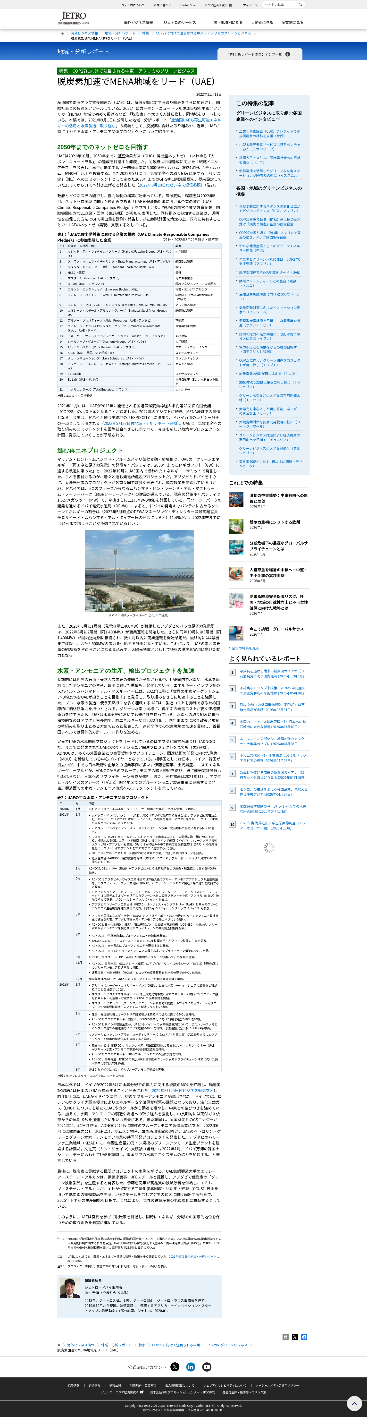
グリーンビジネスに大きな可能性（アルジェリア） (269, 450)
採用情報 (74, 1385)
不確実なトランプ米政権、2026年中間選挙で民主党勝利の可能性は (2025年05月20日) (273, 690)
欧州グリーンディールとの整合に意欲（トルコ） (267, 283)
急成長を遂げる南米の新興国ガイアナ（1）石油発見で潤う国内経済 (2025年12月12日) (273, 673)
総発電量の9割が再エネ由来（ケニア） (269, 373)
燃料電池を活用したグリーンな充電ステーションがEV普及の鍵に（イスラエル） (270, 173)
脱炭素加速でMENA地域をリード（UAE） (270, 272)
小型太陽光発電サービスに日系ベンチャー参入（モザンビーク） (269, 146)
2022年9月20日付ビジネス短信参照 (170, 185)
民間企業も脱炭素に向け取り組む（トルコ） (269, 296)
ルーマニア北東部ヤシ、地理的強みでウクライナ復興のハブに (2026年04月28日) (272, 741)
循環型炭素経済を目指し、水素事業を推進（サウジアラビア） (269, 322)
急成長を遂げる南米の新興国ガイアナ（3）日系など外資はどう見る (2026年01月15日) (273, 775)
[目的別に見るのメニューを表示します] (263, 23)
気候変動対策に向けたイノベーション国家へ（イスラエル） (269, 309)
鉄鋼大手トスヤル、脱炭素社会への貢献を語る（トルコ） (269, 159)
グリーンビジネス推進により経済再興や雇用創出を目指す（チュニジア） (269, 437)
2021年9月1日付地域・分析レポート (193, 1256)
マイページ (250, 5)
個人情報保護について (179, 1385)
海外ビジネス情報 (84, 33)
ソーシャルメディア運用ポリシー (277, 1385)
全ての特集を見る (245, 648)
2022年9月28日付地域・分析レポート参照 (140, 423)
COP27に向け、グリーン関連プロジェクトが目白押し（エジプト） (269, 362)
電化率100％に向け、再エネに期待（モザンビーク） (270, 463)
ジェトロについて (133, 5)
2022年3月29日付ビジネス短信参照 (183, 1090)
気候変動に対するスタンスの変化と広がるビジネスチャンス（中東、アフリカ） (269, 208)
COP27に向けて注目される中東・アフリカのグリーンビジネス (203, 33)
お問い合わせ (162, 5)
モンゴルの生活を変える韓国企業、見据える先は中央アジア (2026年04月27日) (274, 792)
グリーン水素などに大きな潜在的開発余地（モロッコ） (269, 397)
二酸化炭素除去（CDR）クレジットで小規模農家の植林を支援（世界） (269, 133)
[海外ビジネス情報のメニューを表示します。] (140, 23)
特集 (145, 33)
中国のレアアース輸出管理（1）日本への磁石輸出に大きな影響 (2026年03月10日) (273, 724)
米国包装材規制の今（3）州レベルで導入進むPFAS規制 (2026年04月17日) (273, 809)
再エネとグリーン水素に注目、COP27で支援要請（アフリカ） (269, 261)
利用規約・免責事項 (143, 1385)
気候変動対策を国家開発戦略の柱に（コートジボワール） (269, 424)
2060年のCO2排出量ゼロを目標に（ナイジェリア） (270, 384)
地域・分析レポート (120, 33)
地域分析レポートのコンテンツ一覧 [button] (259, 54)
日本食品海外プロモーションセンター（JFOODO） (183, 1392)
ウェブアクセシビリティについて (225, 1385)
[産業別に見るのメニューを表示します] (294, 23)
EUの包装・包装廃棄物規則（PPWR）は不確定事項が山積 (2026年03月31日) (272, 707)
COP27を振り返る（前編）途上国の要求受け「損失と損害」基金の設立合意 (269, 221)
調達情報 (94, 1385)
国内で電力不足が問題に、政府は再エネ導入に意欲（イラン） (269, 336)
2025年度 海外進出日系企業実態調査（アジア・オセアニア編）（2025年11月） (273, 825)
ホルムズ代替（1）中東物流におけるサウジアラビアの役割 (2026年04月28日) (273, 758)
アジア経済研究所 (219, 5)
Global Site (187, 5)
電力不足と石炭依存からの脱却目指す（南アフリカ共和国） (268, 349)
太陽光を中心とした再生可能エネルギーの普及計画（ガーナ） (269, 411)
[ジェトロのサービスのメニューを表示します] (181, 23)
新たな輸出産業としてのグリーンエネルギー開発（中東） (269, 248)
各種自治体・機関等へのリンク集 (244, 1392)
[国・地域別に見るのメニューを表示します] (230, 23)
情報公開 (115, 1385)
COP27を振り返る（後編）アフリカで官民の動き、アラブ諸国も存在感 (269, 234)
